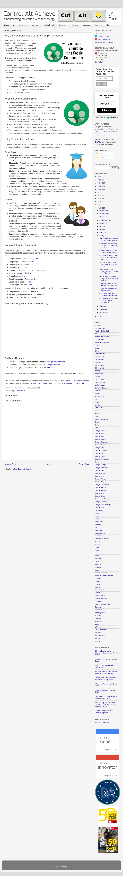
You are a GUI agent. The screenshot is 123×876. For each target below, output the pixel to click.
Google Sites (99, 493)
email (97, 402)
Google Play (99, 482)
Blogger (65, 866)
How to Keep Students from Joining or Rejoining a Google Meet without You (105, 704)
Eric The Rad (99, 142)
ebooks (97, 394)
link (37, 259)
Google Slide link (53, 365)
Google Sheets (100, 490)
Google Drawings (101, 450)
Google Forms (100, 462)
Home (6, 25)
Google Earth (99, 456)
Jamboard (98, 530)
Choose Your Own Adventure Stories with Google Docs (105, 679)
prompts (98, 579)
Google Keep (99, 470)
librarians (98, 536)
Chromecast (99, 368)
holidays (98, 513)
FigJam (97, 413)
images (97, 519)
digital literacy (100, 385)
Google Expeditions (102, 459)
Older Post (84, 464)
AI (14, 25)
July (101, 226)
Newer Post (10, 464)
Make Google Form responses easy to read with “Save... (108, 271)
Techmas (98, 607)
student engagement (102, 604)
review (97, 584)
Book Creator (99, 354)
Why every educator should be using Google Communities (108, 300)
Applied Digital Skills (102, 331)
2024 (100, 183)
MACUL (98, 544)
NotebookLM (99, 559)
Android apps (99, 328)
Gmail (97, 428)
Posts (99, 153)
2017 (100, 205)
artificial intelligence (102, 337)
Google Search (100, 487)
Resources (23, 25)
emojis (97, 405)
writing (97, 638)
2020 (100, 195)
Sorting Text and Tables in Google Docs (108, 289)
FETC (97, 411)
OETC (97, 561)
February (103, 309)
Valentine (98, 621)
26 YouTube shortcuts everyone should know (108, 294)
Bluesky (98, 351)
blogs (97, 348)
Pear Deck (99, 564)
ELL (96, 399)
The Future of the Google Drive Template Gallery (108, 251)
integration (99, 522)
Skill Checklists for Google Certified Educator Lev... (108, 239)
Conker (97, 376)
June (101, 229)
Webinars (36, 25)
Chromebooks (100, 365)
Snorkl (97, 593)
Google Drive (99, 453)
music (97, 553)
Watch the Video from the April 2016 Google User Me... (108, 257)
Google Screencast (102, 485)
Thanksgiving (99, 613)
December (103, 211)
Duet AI (97, 391)
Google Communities (17, 391)
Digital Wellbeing (101, 388)
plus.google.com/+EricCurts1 (75, 383)
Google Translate (101, 502)
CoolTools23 (99, 379)
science (98, 587)
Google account (100, 431)
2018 (100, 202)
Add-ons (98, 325)
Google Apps (99, 433)
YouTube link (48, 368)
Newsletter (63, 25)
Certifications (99, 359)
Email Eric (101, 34)
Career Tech (99, 356)
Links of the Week (101, 539)
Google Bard (99, 436)
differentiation (100, 382)
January (103, 312)
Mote (97, 550)
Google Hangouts (101, 468)
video (97, 624)
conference (99, 374)
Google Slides (100, 496)
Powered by (107, 118)
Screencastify (100, 590)
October (103, 217)
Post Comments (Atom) (22, 469)
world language (100, 635)
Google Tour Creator (102, 499)
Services (76, 25)
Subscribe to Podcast (105, 42)
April (101, 236)
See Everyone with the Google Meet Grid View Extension (106, 672)
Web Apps (98, 627)
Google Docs (99, 448)
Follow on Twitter (104, 37)
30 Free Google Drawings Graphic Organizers (104, 712)
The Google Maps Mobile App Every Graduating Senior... (108, 245)
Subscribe (106, 110)
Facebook (98, 408)
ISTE (97, 527)
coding (97, 371)
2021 (100, 192)
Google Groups (100, 465)
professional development (104, 576)
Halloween (99, 510)
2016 (100, 208)
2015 (100, 316)
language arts (100, 533)
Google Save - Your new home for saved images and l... (108, 278)
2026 (100, 177)
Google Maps (100, 473)
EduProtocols (100, 396)
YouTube (98, 641)
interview (98, 524)
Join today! (99, 62)
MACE (97, 542)
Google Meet (99, 476)
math (97, 547)
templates (98, 610)
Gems (97, 425)
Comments (101, 157)
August (102, 223)
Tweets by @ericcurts (102, 722)
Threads (98, 615)
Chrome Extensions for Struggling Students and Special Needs (106, 653)
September (104, 220)
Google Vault (99, 507)
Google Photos (100, 479)
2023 (100, 186)
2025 (100, 180)
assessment (99, 339)
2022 (100, 189)
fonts (97, 416)
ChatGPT (98, 362)
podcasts (98, 567)
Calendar (87, 25)
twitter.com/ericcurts (40, 383)
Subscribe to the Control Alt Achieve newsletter (105, 71)
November (103, 214)
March (102, 306)
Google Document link (56, 362)
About (108, 25)
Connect (98, 25)
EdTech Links (49, 25)
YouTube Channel (104, 39)
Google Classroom (101, 442)
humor (97, 516)
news (97, 556)
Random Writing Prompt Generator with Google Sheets (108, 264)
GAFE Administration (102, 419)
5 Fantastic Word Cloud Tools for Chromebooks (108, 284)
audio (97, 345)
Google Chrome (100, 439)
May (101, 232)
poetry (97, 570)
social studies (100, 596)
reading (97, 581)
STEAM (98, 601)
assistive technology (102, 342)
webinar (98, 633)
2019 (100, 199)
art (96, 334)
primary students (101, 573)
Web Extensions (101, 630)
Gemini (97, 422)
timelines (98, 618)
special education (101, 598)
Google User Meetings (103, 505)
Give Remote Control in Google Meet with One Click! (106, 697)
